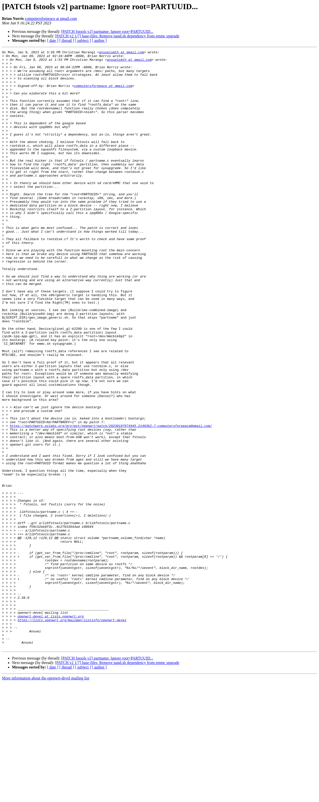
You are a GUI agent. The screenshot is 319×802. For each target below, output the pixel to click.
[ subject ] (83, 40)
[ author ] (99, 40)
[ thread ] (66, 40)
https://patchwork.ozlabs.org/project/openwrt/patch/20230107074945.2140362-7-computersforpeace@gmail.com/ (111, 501)
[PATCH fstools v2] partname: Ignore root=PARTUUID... (107, 31)
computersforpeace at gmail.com (51, 18)
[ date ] (52, 40)
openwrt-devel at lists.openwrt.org (50, 730)
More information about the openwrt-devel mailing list (45, 798)
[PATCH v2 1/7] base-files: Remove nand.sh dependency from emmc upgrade (117, 36)
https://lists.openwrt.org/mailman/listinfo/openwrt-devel (71, 734)
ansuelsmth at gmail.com (121, 53)
